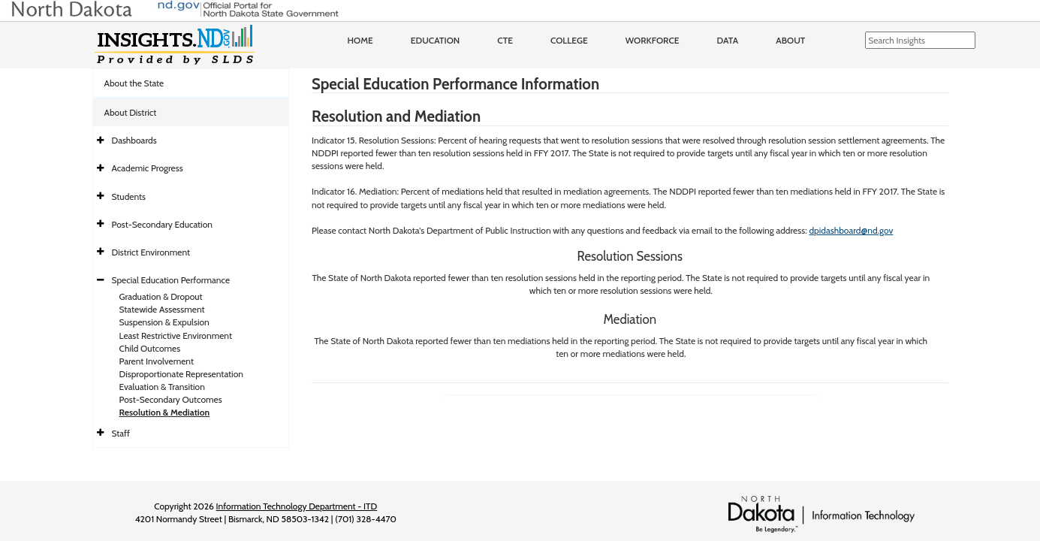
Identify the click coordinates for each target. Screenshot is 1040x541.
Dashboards (134, 140)
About (790, 40)
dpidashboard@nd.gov (851, 230)
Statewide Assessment (162, 309)
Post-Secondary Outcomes (170, 399)
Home (360, 40)
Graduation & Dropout (161, 296)
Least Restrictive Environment (176, 335)
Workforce (653, 40)
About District (130, 112)
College (569, 40)
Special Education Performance (171, 280)
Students (129, 196)
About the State (134, 83)
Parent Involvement (156, 361)
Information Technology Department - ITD (297, 506)
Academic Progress (147, 168)
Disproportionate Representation (181, 373)
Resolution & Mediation (164, 412)
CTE (505, 40)
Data (728, 40)
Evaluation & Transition (162, 386)
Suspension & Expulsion (164, 322)
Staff (121, 433)
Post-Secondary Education (162, 224)
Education (435, 40)
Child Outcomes (150, 348)
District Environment (151, 252)
